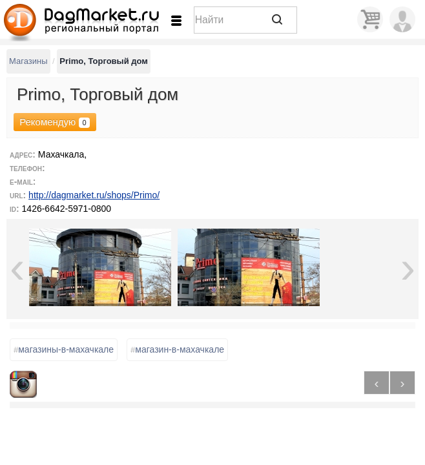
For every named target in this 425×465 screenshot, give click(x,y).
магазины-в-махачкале (64, 350)
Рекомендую (53, 122)
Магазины (28, 61)
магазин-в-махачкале (177, 350)
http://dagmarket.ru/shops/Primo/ (94, 195)
